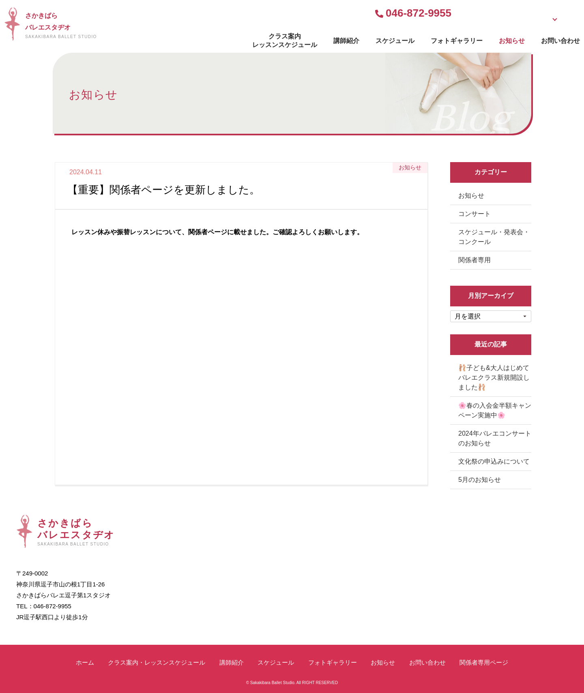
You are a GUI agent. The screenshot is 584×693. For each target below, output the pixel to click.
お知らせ (447, 38)
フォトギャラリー (392, 38)
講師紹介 (281, 38)
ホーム (85, 662)
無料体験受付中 (407, 14)
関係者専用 (474, 260)
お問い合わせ (495, 38)
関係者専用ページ (483, 662)
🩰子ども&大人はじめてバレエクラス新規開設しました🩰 (494, 377)
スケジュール (330, 38)
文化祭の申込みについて (494, 461)
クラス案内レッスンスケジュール (219, 38)
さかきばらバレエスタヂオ (123, 25)
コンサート (474, 213)
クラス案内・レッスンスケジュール (156, 662)
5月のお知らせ (479, 479)
